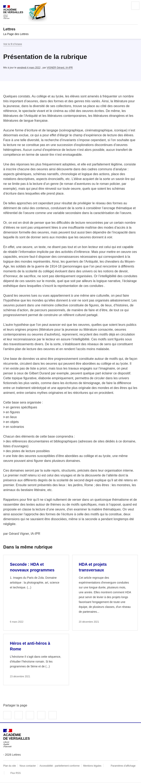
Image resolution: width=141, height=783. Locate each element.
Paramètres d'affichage (123, 765)
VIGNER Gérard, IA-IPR (60, 67)
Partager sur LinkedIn (30, 715)
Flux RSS (15, 773)
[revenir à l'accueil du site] (70, 29)
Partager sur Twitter (19, 715)
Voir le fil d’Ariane (12, 44)
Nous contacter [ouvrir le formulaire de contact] (28, 765)
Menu (135, 6)
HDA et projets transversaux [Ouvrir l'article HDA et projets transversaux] (93, 567)
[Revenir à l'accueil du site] (16, 738)
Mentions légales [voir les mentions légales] (92, 765)
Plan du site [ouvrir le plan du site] (9, 765)
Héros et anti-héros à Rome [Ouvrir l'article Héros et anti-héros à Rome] (30, 646)
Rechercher (124, 6)
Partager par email (41, 715)
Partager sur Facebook (7, 715)
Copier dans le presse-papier (53, 715)
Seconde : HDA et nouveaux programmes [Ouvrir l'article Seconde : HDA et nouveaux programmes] (32, 567)
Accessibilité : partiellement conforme (59, 765)
